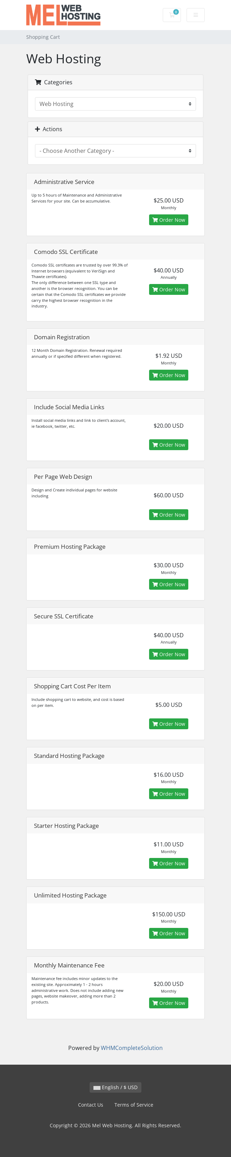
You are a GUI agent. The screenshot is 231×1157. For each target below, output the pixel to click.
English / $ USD (115, 1087)
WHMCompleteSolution (132, 1048)
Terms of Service (133, 1104)
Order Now (168, 220)
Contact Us (90, 1104)
